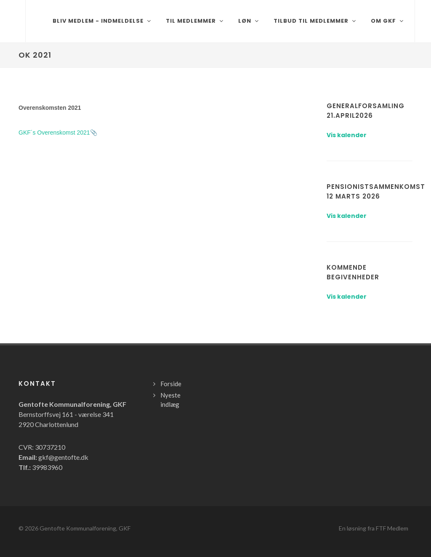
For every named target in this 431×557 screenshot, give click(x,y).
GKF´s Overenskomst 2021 (54, 132)
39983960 (47, 467)
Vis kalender (347, 135)
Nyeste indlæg (170, 399)
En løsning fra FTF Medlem (373, 528)
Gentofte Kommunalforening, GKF (85, 528)
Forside (170, 383)
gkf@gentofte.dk (63, 457)
